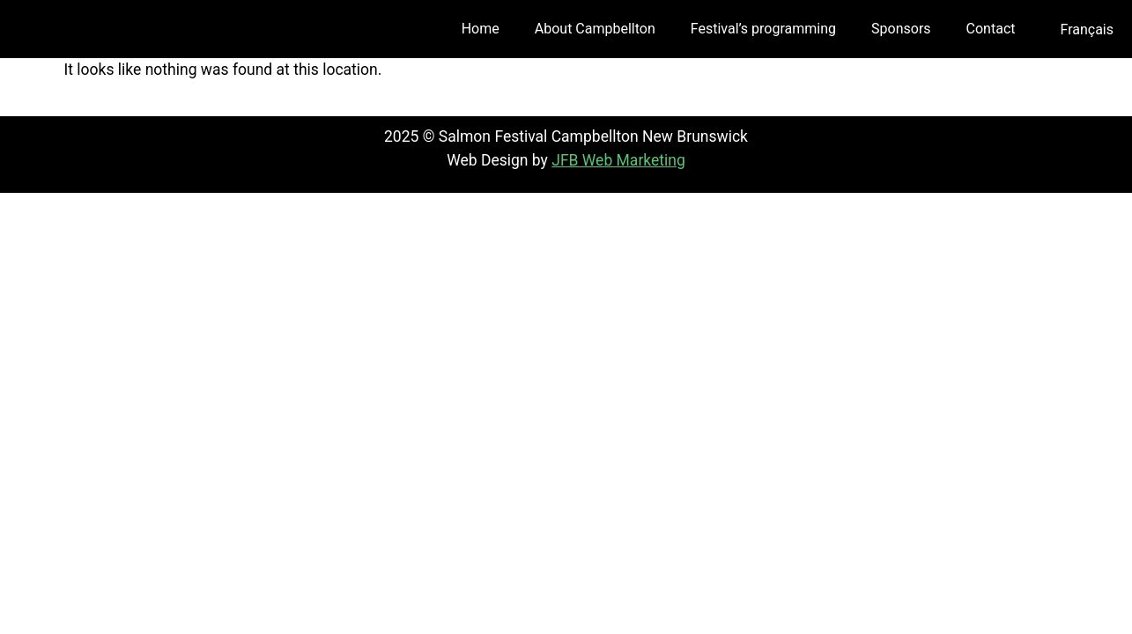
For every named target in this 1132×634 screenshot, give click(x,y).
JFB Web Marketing (618, 160)
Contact (991, 28)
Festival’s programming (763, 28)
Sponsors (901, 28)
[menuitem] (1086, 30)
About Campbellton (595, 28)
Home (480, 28)
